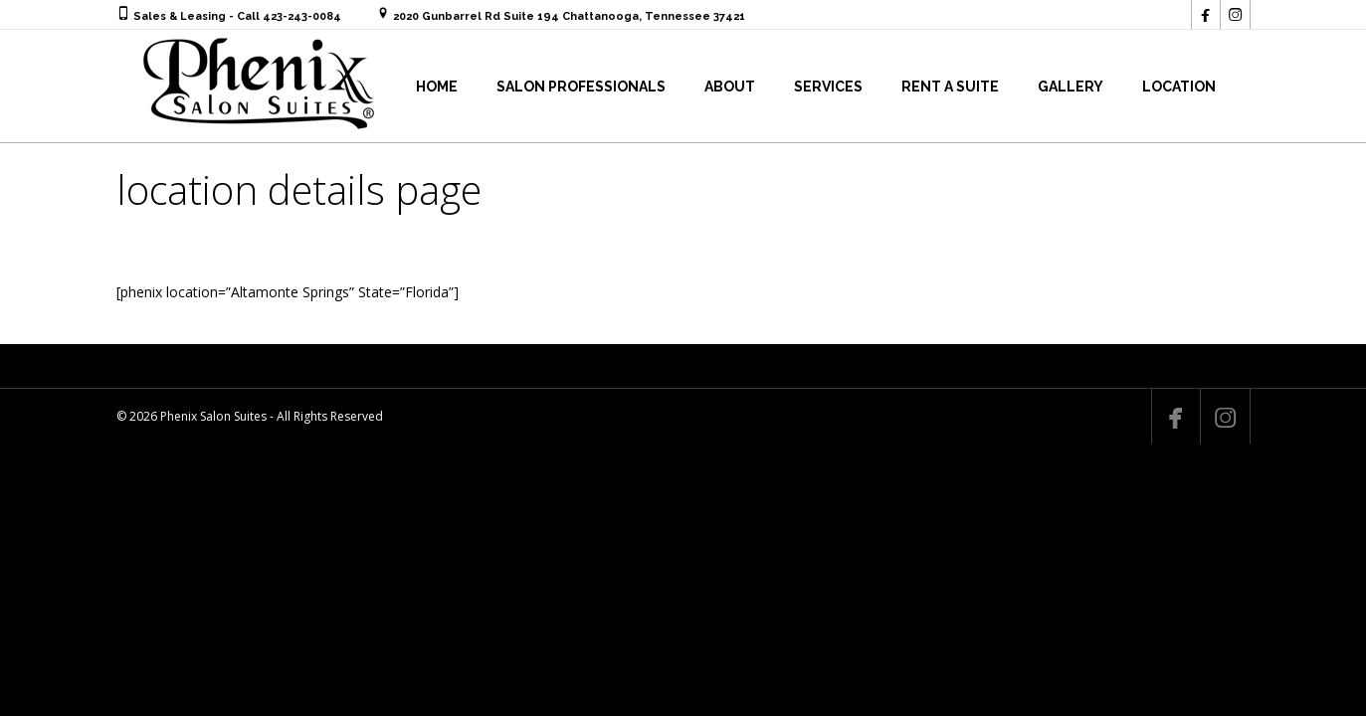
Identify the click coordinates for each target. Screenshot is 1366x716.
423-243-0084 (302, 16)
